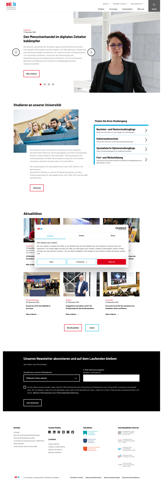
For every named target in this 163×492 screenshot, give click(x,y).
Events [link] (92, 327)
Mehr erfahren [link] (31, 73)
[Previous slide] (16, 52)
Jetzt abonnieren (32, 402)
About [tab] (113, 235)
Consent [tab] (50, 236)
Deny (51, 262)
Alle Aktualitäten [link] (73, 327)
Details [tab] (81, 235)
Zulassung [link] (37, 187)
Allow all (111, 262)
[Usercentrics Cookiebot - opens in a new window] (117, 228)
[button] (40, 84)
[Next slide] (91, 52)
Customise (81, 262)
